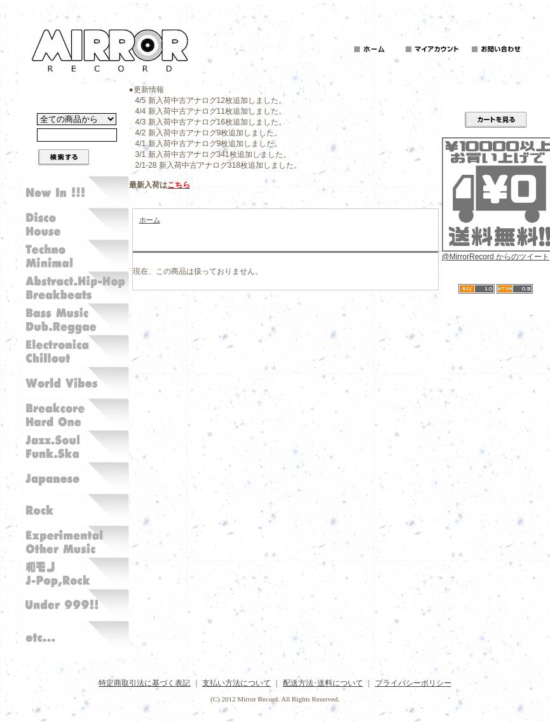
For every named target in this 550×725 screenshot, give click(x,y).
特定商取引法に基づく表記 (144, 683)
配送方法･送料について (323, 683)
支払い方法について (236, 683)
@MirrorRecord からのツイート (496, 256)
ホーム (149, 220)
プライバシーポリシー (413, 683)
